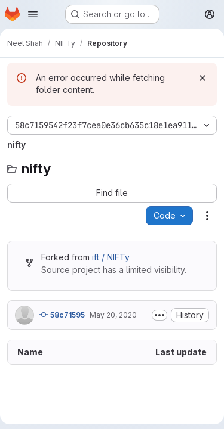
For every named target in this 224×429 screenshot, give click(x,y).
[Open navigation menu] (32, 14)
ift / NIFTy (111, 257)
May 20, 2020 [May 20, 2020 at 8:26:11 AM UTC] (113, 314)
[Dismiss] (202, 78)
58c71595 (62, 314)
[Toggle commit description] (159, 315)
